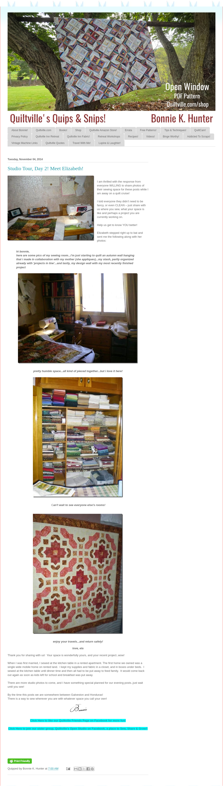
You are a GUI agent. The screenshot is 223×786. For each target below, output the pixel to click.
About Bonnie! (19, 130)
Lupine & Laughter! (109, 143)
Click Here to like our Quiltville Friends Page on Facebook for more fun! (78, 720)
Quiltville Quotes (55, 143)
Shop (78, 130)
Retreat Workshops (109, 136)
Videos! (150, 136)
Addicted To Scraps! (198, 136)
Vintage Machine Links (24, 143)
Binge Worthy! (171, 136)
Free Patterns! (148, 130)
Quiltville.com (43, 130)
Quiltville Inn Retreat (47, 136)
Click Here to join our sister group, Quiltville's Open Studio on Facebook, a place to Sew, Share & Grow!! (78, 728)
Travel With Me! (82, 143)
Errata (128, 130)
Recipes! (133, 136)
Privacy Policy (19, 136)
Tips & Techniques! (175, 130)
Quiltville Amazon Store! (103, 130)
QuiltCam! (200, 130)
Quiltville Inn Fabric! (78, 136)
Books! (63, 130)
